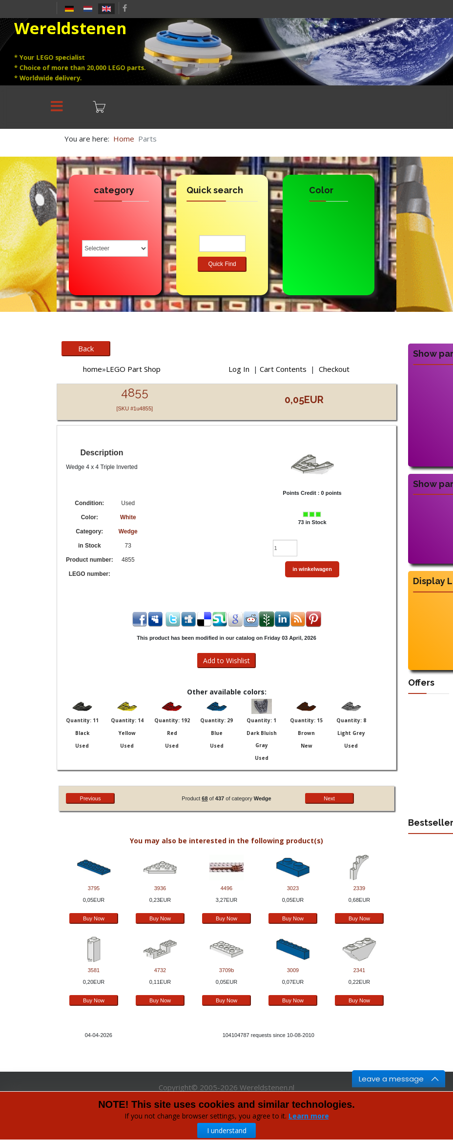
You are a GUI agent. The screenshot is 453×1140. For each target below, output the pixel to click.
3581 (94, 970)
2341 (359, 970)
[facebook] (125, 8)
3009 (293, 970)
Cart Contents (283, 369)
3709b (226, 970)
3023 (293, 888)
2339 (359, 888)
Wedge (128, 531)
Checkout (334, 369)
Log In (238, 369)
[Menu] (57, 107)
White (128, 517)
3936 (160, 888)
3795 (94, 888)
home (92, 369)
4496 (226, 888)
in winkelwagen (312, 569)
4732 (160, 970)
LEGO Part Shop (133, 369)
